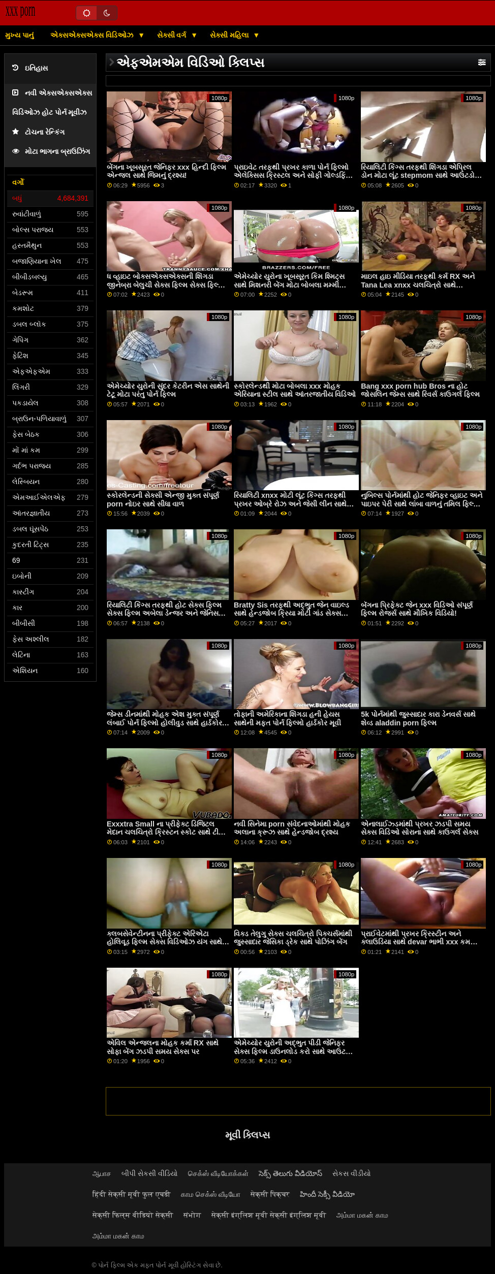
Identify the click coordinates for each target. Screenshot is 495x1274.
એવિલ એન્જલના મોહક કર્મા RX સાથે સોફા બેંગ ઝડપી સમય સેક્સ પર (163, 1047)
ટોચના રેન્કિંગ (38, 132)
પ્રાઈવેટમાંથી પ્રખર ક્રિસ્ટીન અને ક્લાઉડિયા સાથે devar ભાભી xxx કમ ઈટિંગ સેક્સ (415, 942)
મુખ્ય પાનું (19, 35)
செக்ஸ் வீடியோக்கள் (218, 1173)
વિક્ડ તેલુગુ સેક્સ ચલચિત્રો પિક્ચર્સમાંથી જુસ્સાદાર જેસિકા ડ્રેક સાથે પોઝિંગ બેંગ (293, 938)
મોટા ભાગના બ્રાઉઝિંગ (51, 151)
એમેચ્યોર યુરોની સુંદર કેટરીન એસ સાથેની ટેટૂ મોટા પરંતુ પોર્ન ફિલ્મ (168, 390)
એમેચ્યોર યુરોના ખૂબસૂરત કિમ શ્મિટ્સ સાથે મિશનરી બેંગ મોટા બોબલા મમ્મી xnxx (289, 284)
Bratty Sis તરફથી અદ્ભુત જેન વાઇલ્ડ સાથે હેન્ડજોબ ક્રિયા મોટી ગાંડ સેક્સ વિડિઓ (291, 613)
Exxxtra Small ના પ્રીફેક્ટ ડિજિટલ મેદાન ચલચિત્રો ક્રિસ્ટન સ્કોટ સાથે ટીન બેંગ (165, 832)
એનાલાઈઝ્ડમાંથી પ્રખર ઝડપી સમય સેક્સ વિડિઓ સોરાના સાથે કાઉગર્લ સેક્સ (419, 828)
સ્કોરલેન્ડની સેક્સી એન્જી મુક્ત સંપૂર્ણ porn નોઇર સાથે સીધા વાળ (163, 499)
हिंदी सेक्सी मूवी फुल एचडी (131, 1194)
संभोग (192, 1215)
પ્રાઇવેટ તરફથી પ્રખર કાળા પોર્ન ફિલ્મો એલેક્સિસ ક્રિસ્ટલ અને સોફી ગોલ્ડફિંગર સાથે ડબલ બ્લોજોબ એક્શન (294, 175)
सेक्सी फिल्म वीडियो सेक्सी (132, 1215)
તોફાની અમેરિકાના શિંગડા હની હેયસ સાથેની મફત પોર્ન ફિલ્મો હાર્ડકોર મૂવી (287, 718)
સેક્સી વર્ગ (173, 35)
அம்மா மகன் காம (362, 1215)
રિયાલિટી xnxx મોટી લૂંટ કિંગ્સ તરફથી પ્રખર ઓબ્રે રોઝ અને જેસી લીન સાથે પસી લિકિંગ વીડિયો (290, 503)
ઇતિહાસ (30, 68)
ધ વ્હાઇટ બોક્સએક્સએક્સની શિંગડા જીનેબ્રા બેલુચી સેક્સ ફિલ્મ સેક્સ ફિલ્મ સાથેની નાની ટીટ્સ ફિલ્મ (165, 284)
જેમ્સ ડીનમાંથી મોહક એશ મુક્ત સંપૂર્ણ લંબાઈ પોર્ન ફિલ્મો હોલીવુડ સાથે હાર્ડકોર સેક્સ (164, 722)
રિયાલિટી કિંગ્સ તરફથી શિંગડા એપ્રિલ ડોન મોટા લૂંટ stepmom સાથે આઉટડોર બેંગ (419, 175)
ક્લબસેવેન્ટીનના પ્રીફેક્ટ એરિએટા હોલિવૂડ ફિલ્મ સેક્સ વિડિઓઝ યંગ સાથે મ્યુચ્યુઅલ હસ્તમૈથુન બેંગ (164, 942)
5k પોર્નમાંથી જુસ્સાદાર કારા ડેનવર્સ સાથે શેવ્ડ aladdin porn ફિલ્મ (418, 718)
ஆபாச (101, 1173)
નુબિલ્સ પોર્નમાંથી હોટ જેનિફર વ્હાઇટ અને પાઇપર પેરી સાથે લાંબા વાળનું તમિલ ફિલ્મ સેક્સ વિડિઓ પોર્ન (421, 503)
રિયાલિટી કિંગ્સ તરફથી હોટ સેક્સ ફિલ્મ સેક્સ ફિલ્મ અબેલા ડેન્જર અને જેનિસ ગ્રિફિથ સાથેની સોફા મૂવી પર (164, 613)
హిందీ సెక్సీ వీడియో (327, 1194)
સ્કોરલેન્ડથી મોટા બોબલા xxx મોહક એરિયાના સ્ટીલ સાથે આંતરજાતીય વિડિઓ (295, 390)
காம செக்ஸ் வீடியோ (210, 1194)
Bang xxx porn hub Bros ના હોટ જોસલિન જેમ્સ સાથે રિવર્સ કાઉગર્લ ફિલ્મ (420, 390)
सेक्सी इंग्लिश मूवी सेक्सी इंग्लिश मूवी (268, 1215)
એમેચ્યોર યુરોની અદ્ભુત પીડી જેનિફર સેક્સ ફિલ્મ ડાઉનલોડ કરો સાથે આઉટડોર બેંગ (294, 1051)
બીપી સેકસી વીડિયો (149, 1173)
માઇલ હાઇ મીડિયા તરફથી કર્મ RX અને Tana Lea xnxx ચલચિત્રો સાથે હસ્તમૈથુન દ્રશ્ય (418, 284)
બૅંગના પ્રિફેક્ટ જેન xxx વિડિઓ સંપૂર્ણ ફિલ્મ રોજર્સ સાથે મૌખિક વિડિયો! (417, 609)
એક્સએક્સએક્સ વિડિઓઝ (92, 35)
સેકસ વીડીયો (351, 1173)
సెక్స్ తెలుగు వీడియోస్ (290, 1173)
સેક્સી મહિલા (230, 35)
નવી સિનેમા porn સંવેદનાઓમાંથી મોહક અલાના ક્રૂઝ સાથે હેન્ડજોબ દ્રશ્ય (292, 828)
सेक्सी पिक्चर (270, 1194)
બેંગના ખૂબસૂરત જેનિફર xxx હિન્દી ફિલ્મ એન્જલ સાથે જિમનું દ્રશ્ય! (166, 171)
